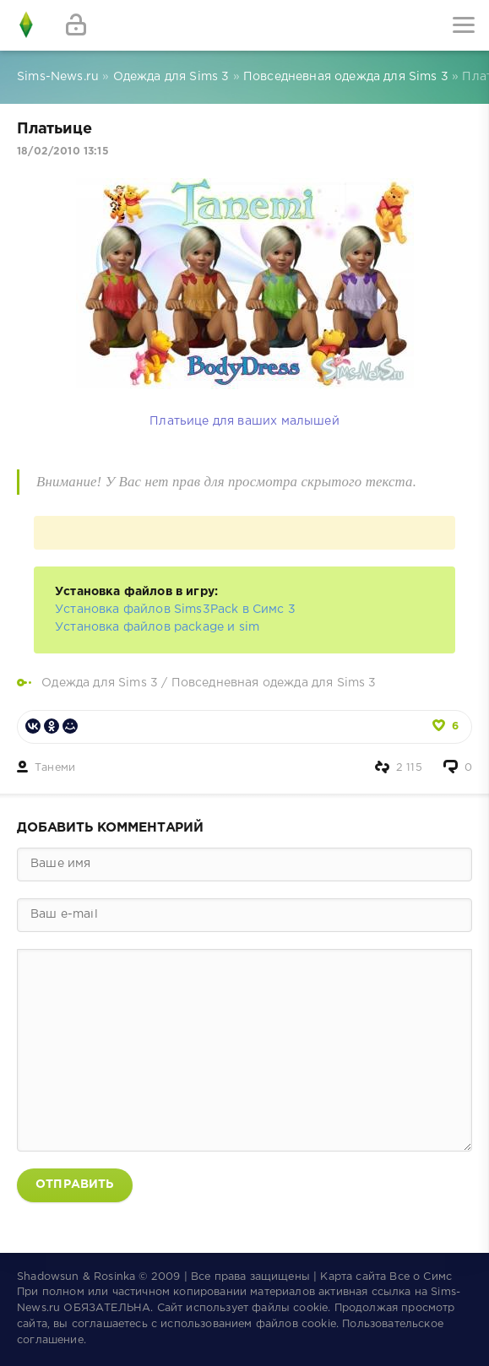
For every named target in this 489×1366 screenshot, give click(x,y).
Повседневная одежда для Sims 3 (274, 683)
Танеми (55, 767)
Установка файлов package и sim (157, 627)
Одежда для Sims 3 (99, 683)
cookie (310, 1308)
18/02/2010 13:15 (63, 151)
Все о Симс (420, 1277)
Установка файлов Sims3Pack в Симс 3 (175, 609)
